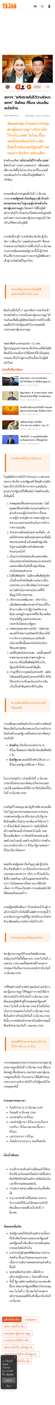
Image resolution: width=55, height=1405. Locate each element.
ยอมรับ (9, 1380)
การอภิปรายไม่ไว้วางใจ (16, 1340)
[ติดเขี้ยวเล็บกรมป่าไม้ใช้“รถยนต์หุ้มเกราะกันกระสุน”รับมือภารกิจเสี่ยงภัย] (27, 411)
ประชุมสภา (31, 1319)
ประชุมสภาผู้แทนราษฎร (17, 1333)
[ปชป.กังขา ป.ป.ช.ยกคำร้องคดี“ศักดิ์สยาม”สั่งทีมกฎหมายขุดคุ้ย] (27, 382)
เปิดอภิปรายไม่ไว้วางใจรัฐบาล (21, 1354)
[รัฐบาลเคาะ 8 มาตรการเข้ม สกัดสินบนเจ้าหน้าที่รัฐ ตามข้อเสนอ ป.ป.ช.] (27, 397)
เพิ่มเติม (9, 1374)
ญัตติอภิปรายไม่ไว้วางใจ (17, 1361)
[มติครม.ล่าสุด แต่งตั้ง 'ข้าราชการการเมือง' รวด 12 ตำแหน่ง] (27, 426)
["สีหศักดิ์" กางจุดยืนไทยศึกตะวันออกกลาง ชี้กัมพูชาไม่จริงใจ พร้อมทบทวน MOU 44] (27, 441)
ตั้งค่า (8, 1386)
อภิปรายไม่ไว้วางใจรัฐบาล (18, 1347)
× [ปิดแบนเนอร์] (14, 1357)
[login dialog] (49, 6)
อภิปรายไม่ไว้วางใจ (14, 1326)
